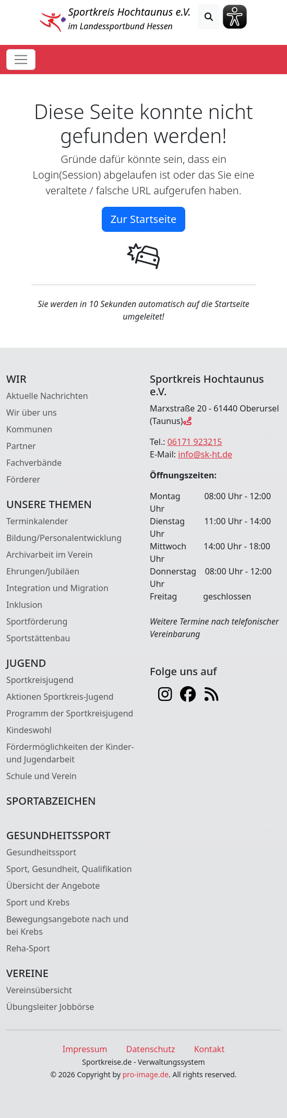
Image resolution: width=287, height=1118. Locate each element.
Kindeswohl (29, 730)
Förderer (23, 479)
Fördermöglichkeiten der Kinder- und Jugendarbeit (70, 753)
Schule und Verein (41, 776)
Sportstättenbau (38, 638)
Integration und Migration (57, 588)
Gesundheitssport (41, 852)
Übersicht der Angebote (53, 885)
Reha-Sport (28, 948)
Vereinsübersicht (39, 990)
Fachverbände (34, 462)
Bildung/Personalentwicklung (64, 538)
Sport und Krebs (37, 902)
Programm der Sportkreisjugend (69, 713)
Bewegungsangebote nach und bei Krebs (67, 925)
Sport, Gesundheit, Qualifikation (69, 869)
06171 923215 (195, 442)
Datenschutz (150, 1049)
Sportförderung (36, 621)
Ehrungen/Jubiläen (42, 571)
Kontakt (209, 1049)
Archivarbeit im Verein (49, 554)
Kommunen (29, 429)
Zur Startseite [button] (144, 219)
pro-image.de (146, 1074)
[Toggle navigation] (20, 59)
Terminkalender (37, 521)
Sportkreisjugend (40, 680)
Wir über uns (31, 412)
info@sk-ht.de (205, 454)
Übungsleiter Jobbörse (50, 1007)
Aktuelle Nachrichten (47, 396)
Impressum (85, 1049)
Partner (21, 446)
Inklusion (24, 604)
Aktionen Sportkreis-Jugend (60, 696)
